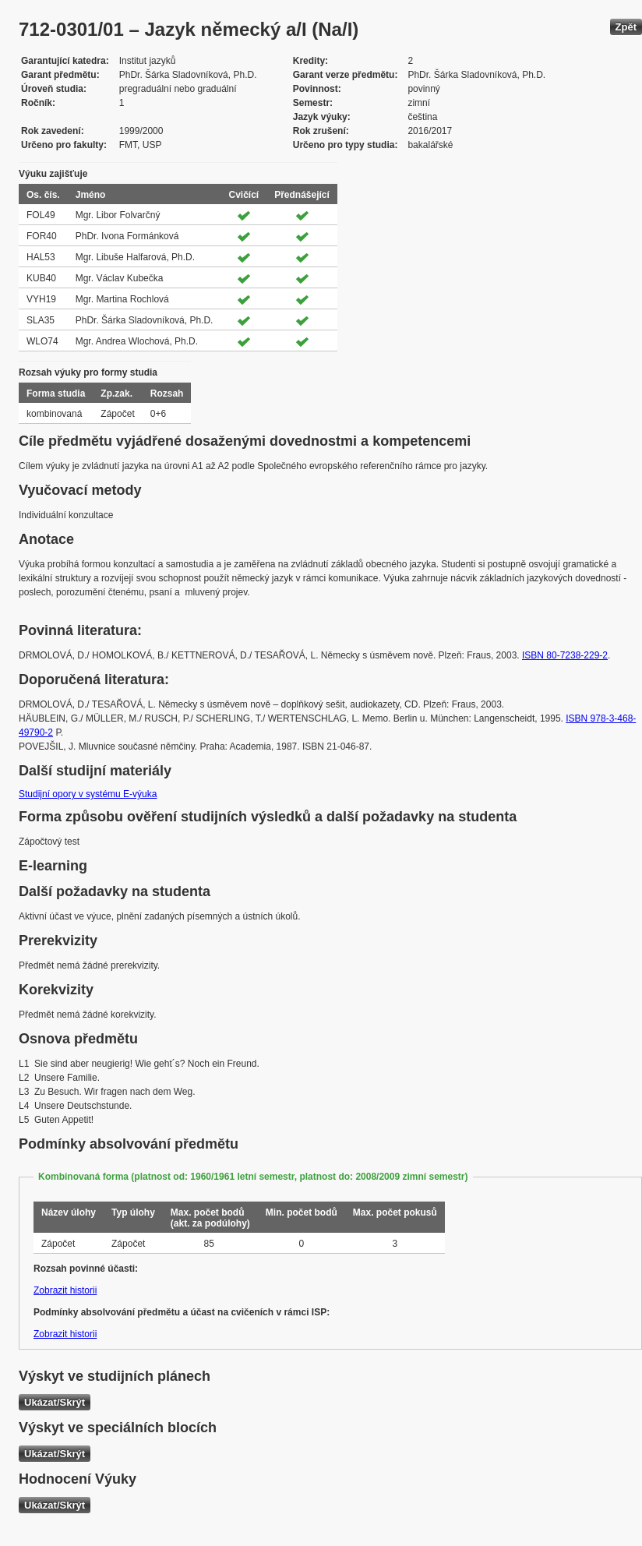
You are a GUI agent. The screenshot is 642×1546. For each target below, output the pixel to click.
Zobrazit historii (65, 1290)
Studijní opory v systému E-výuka (88, 794)
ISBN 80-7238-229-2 (565, 655)
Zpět (626, 27)
